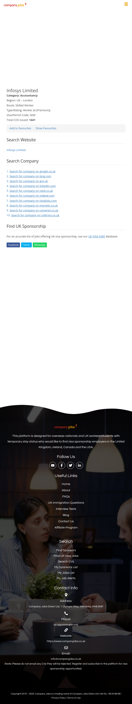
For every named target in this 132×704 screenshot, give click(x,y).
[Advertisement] (66, 46)
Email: (66, 653)
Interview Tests (66, 508)
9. (32, 210)
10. (33, 215)
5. (30, 191)
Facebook (13, 245)
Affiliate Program (66, 527)
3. (27, 181)
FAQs (66, 496)
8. (32, 205)
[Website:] (66, 630)
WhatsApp (39, 245)
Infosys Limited (16, 150)
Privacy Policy (58, 698)
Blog (66, 515)
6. (30, 195)
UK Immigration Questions (66, 502)
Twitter (26, 245)
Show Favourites (45, 128)
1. (31, 171)
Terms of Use (74, 698)
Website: (66, 635)
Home (66, 484)
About (66, 490)
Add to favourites (20, 128)
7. (32, 201)
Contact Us (66, 521)
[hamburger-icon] (126, 4)
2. (29, 176)
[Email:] (66, 647)
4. (31, 186)
